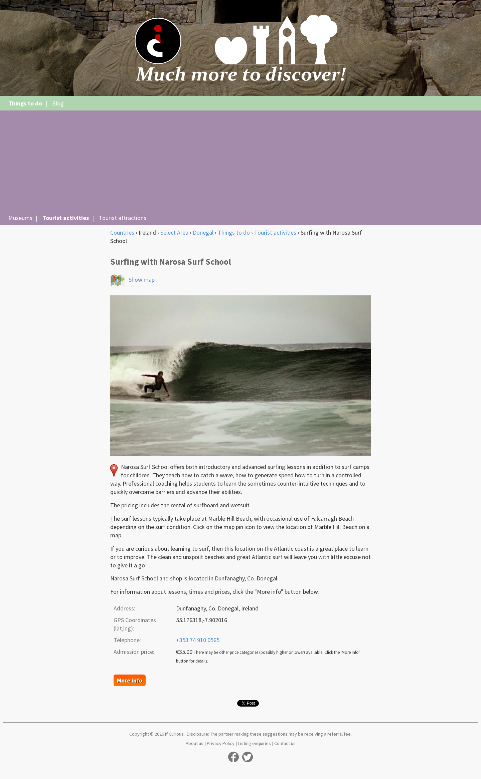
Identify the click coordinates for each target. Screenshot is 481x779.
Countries (122, 232)
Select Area (174, 232)
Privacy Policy (220, 743)
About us (194, 743)
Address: (124, 608)
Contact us (285, 743)
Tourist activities (65, 218)
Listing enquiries (254, 743)
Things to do (25, 103)
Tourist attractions (122, 218)
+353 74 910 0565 (197, 640)
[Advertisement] (240, 162)
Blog (58, 103)
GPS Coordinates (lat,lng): (135, 624)
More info (129, 680)
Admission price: (134, 652)
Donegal (203, 232)
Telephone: (127, 640)
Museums (20, 218)
